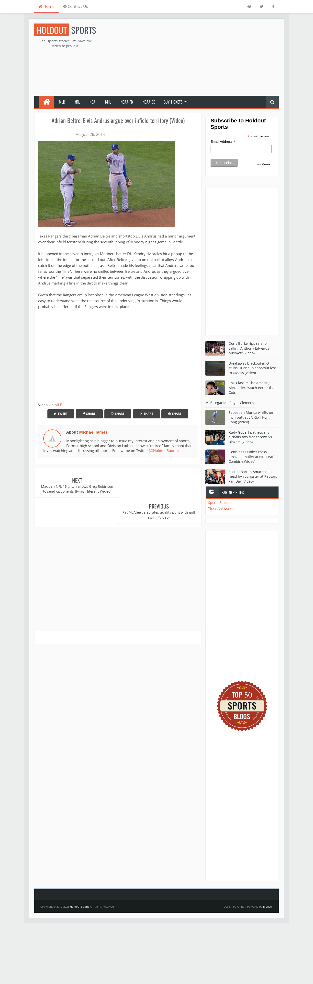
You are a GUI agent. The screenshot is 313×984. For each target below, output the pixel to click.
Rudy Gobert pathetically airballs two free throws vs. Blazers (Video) (251, 437)
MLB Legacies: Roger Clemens (229, 402)
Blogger (268, 906)
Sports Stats (218, 502)
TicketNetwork (219, 508)
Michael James (93, 432)
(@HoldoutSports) (164, 450)
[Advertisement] (190, 58)
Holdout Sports (79, 906)
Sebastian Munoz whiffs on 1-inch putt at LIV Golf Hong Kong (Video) (253, 417)
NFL (77, 102)
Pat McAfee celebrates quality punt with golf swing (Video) (160, 489)
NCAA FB (127, 102)
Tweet (61, 414)
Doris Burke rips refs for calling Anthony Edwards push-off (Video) (249, 348)
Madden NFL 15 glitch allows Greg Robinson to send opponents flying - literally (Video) (76, 491)
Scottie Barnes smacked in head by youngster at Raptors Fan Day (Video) (253, 476)
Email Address (223, 141)
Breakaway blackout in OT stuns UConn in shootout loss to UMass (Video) (253, 368)
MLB (62, 102)
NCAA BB (149, 102)
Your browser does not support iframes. (108, 354)
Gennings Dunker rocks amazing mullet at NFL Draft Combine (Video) (252, 457)
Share (89, 414)
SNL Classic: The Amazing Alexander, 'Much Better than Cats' (253, 387)
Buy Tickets (173, 102)
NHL (108, 102)
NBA (92, 102)
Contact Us (75, 6)
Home (47, 6)
